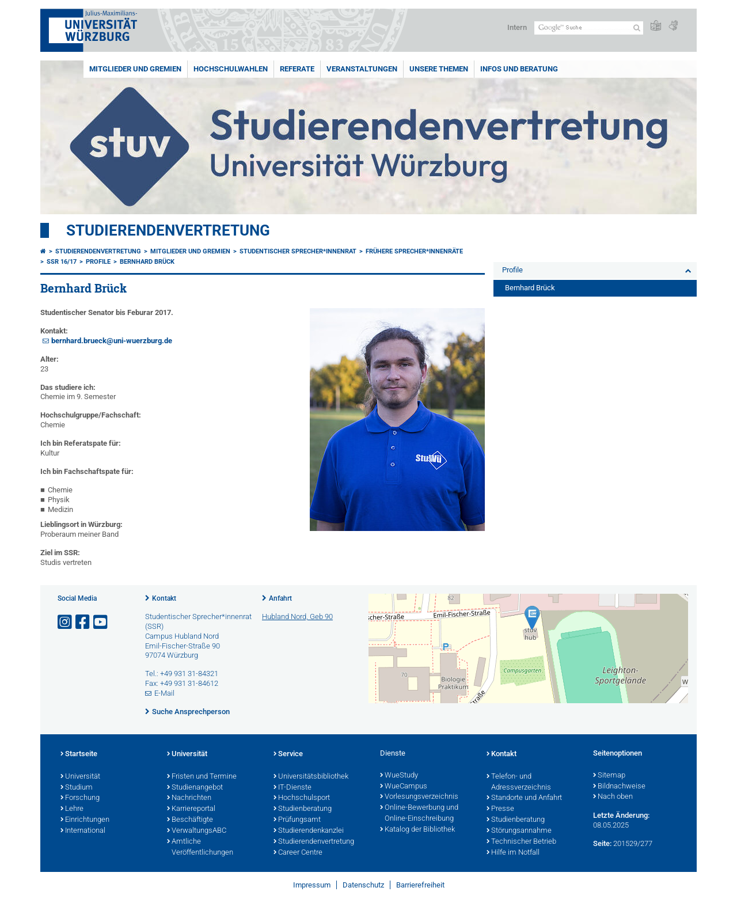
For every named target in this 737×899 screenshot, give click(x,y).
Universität (80, 777)
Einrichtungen (84, 820)
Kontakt (164, 598)
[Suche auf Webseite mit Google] (588, 28)
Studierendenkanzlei (308, 831)
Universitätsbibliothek (310, 777)
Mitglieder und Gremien (135, 69)
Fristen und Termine (202, 777)
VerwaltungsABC (196, 831)
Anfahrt (280, 598)
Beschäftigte (190, 820)
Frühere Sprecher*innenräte (414, 251)
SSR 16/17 (62, 261)
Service (288, 754)
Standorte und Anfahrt (524, 798)
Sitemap (609, 776)
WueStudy (399, 776)
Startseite (78, 754)
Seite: (602, 843)
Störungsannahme (519, 831)
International (82, 831)
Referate (297, 69)
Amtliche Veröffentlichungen (200, 847)
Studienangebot (195, 788)
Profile (98, 261)
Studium (76, 788)
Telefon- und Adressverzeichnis (519, 782)
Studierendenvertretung (168, 230)
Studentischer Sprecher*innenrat (298, 251)
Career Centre (297, 853)
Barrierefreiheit (420, 885)
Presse (500, 809)
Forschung (80, 798)
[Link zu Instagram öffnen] (66, 622)
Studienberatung (302, 809)
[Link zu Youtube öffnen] (101, 622)
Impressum (311, 885)
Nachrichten (189, 798)
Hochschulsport (301, 798)
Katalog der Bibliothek (417, 830)
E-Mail (164, 693)
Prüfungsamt (297, 820)
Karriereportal (191, 809)
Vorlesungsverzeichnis (419, 797)
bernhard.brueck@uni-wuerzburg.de (111, 340)
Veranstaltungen (361, 69)
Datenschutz (363, 885)
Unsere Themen (438, 69)
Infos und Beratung (519, 69)
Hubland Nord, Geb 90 (297, 616)
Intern (517, 27)
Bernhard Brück (147, 261)
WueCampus (403, 787)
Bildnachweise (619, 787)
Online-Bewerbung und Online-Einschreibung (419, 813)
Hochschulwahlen (230, 69)
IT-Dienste (292, 788)
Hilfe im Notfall (513, 853)
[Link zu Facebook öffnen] (83, 622)
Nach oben (613, 797)
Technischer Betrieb (521, 842)
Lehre (71, 809)
